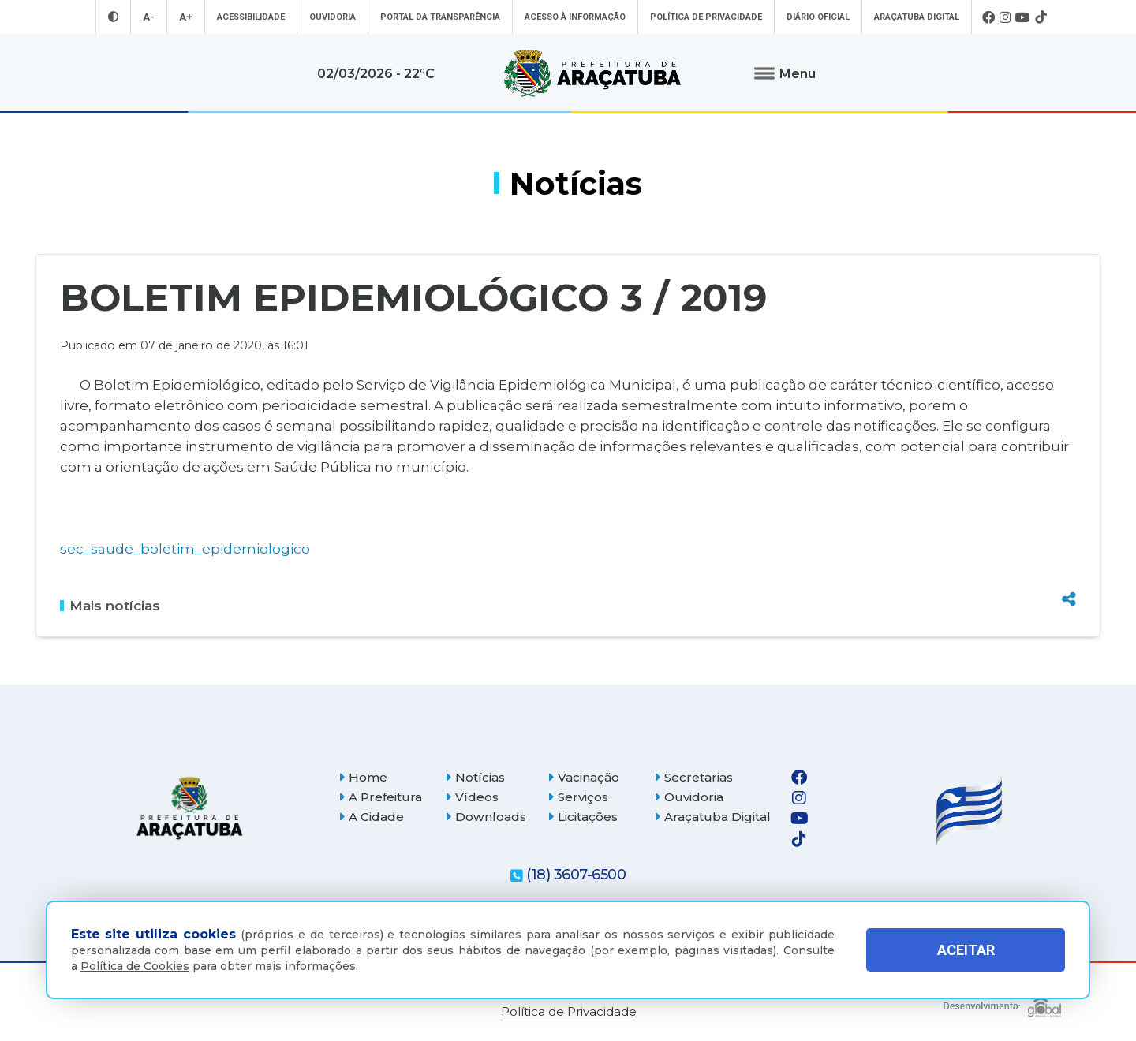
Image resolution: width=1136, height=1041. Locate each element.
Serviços (577, 796)
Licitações (582, 816)
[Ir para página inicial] (592, 73)
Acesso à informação (575, 17)
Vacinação (583, 777)
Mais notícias (110, 606)
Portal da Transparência (440, 17)
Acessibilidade (251, 17)
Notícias (475, 777)
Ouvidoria (332, 17)
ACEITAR (966, 950)
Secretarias (693, 777)
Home (362, 777)
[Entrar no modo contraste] (113, 17)
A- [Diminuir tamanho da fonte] (149, 17)
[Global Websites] (1002, 1001)
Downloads (485, 816)
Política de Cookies (134, 966)
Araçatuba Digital (916, 17)
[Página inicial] (189, 808)
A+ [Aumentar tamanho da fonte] (185, 17)
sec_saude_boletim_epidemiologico (185, 548)
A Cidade (371, 816)
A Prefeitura (380, 796)
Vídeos (472, 796)
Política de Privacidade (706, 17)
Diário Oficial (818, 17)
